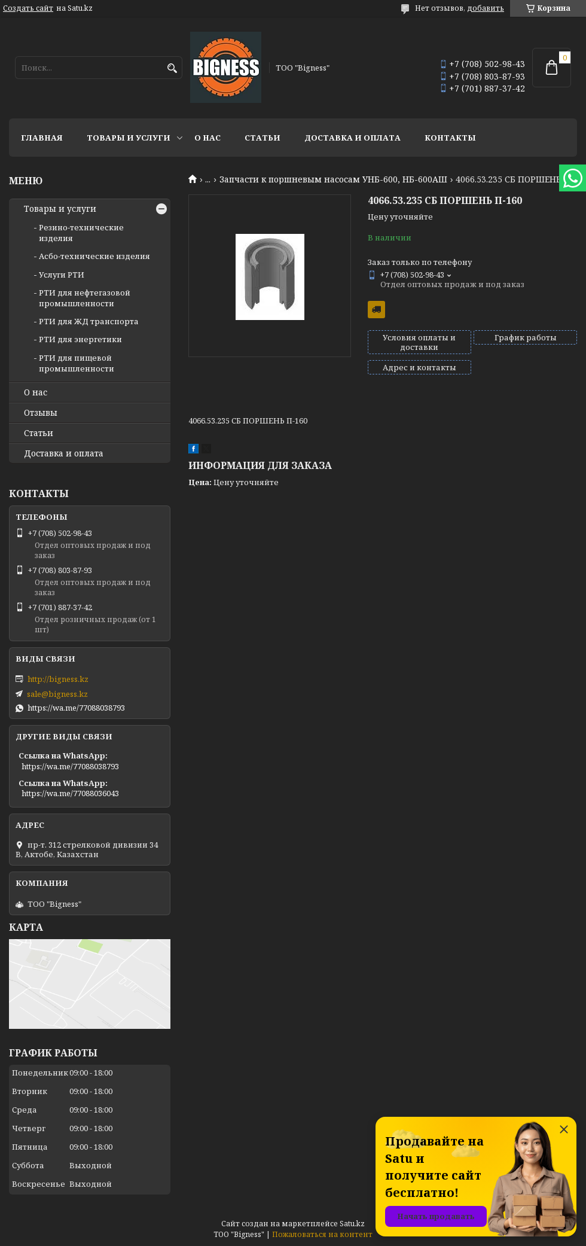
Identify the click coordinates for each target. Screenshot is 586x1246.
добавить (485, 8)
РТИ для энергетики (80, 339)
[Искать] (171, 68)
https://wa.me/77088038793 (76, 707)
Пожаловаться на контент (322, 1234)
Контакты (450, 137)
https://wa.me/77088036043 (70, 793)
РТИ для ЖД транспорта (89, 321)
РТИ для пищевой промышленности (76, 363)
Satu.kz (352, 1223)
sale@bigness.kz (57, 694)
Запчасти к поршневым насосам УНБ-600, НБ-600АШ (333, 179)
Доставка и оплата (352, 137)
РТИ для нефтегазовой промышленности (84, 298)
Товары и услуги (128, 137)
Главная (42, 137)
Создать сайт (28, 8)
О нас (207, 137)
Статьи (262, 137)
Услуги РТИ (61, 274)
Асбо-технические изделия (94, 256)
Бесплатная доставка (376, 309)
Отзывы (40, 412)
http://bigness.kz (58, 679)
